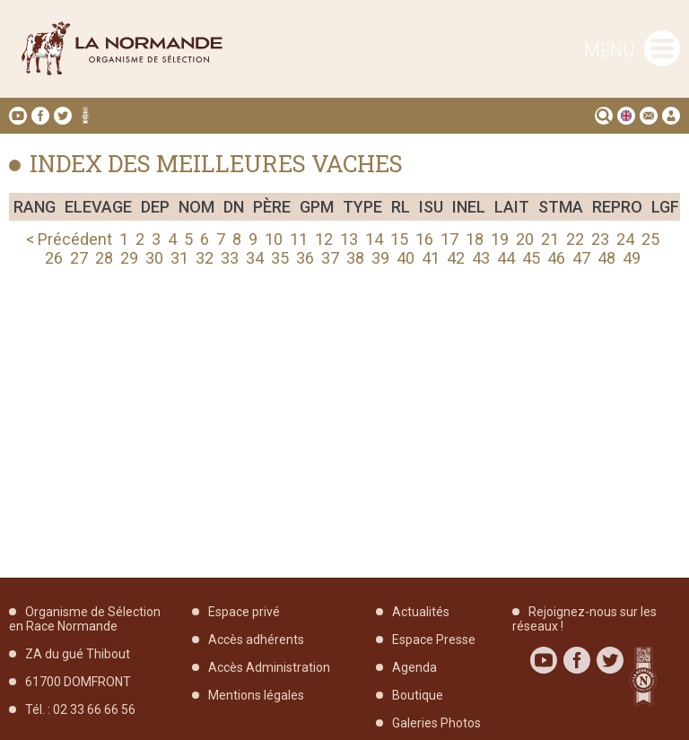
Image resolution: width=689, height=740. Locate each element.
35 (280, 257)
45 (531, 257)
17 (449, 239)
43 (481, 257)
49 (632, 257)
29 (129, 257)
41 (431, 257)
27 (79, 257)
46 (556, 257)
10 (274, 239)
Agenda (414, 667)
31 (179, 257)
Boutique (417, 695)
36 (305, 257)
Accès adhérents (256, 639)
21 (550, 239)
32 (205, 257)
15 (399, 239)
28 (104, 257)
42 (456, 257)
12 (324, 239)
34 (255, 257)
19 (500, 239)
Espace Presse (433, 639)
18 (475, 239)
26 (54, 257)
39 (380, 257)
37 (330, 257)
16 (424, 239)
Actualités (420, 612)
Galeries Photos (436, 723)
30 (154, 257)
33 (230, 257)
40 (405, 257)
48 (606, 257)
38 (355, 257)
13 (349, 239)
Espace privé (244, 612)
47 (581, 257)
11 (299, 239)
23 (600, 239)
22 (575, 239)
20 (525, 239)
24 (625, 239)
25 (650, 239)
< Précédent (69, 239)
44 (506, 257)
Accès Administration (269, 667)
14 (374, 239)
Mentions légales (256, 695)
